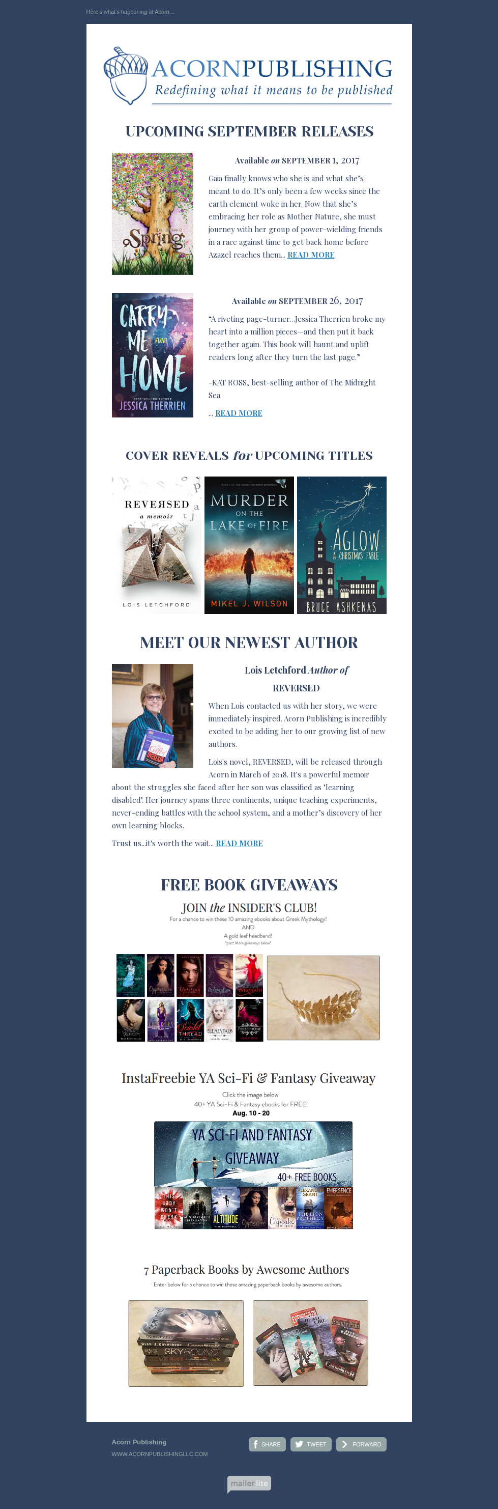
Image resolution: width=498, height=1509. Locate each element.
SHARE (271, 1444)
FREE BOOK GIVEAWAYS (249, 885)
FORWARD (367, 1444)
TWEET (317, 1444)
